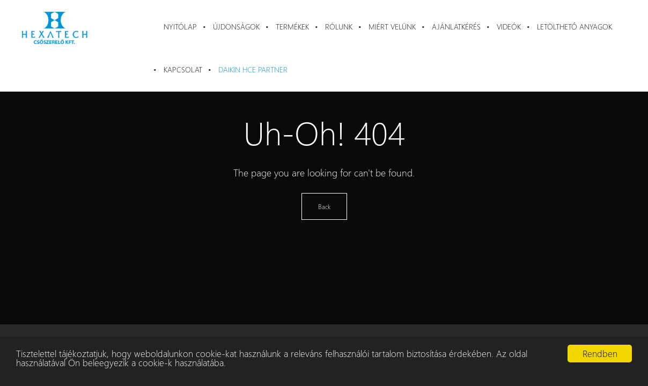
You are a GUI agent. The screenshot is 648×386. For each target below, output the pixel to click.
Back (324, 206)
